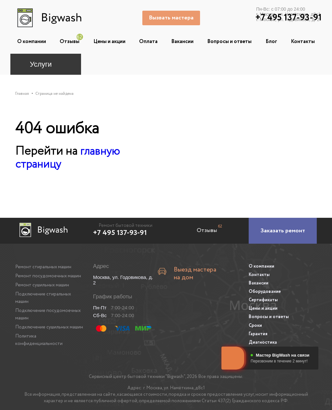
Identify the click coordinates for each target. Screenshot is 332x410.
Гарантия (258, 330)
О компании (31, 41)
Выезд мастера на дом (192, 270)
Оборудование (265, 290)
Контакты (303, 41)
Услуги (41, 64)
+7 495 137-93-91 (120, 232)
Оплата (148, 41)
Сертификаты (263, 298)
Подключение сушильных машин (49, 327)
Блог (271, 41)
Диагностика (263, 339)
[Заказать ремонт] (283, 230)
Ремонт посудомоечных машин (48, 275)
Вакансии (182, 41)
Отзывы (69, 41)
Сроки (255, 322)
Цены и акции (109, 41)
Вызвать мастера (171, 18)
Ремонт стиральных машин (43, 266)
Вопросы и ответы (229, 41)
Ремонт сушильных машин (42, 285)
